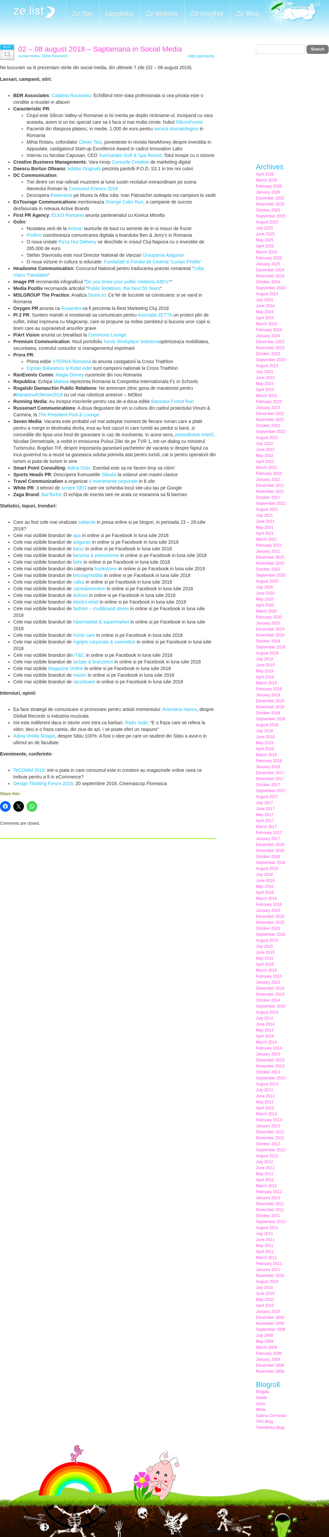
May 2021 (265, 527)
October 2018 (268, 713)
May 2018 (265, 743)
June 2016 (265, 880)
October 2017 (268, 784)
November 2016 (270, 850)
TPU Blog (264, 1421)
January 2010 (268, 1311)
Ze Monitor (162, 13)
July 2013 (264, 1090)
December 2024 (270, 270)
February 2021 (269, 545)
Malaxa (61, 381)
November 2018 (270, 707)
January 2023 (268, 407)
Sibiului (108, 474)
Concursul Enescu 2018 (93, 188)
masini (79, 675)
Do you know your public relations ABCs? (128, 281)
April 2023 (265, 389)
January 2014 (268, 1054)
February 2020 (269, 617)
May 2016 (265, 886)
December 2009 (270, 1317)
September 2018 (270, 719)
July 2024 (264, 300)
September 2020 (270, 575)
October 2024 (268, 282)
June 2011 (265, 1239)
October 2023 (268, 353)
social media (28, 56)
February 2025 (269, 258)
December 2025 (270, 198)
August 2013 (267, 1084)
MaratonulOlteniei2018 (39, 394)
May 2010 (265, 1299)
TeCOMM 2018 (29, 770)
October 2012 (268, 1144)
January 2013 (268, 1126)
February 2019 (269, 689)
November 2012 (270, 1138)
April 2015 (265, 964)
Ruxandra (71, 308)
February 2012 (269, 1191)
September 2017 (270, 790)
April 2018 (265, 749)
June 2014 (265, 1024)
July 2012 (264, 1162)
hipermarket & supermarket (101, 622)
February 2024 (269, 330)
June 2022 (265, 449)
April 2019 (265, 677)
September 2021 (270, 503)
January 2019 (268, 695)
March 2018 (266, 755)
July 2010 (264, 1287)
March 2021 (266, 539)
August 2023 (267, 365)
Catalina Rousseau (71, 95)
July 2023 (264, 371)
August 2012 (267, 1156)
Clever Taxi (90, 142)
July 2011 (264, 1233)
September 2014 (270, 1006)
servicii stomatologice (176, 128)
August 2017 (267, 796)
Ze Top (82, 13)
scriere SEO (73, 487)
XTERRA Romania (72, 361)
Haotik (261, 1397)
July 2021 (264, 515)
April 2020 (265, 605)
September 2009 (270, 1329)
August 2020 (267, 581)
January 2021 (268, 551)
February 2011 (269, 1263)
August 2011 (267, 1227)
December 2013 (270, 1060)
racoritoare (84, 681)
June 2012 (265, 1168)
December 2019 (270, 629)
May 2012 (265, 1174)
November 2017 (270, 778)
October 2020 (268, 569)
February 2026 (269, 186)
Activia (74, 228)
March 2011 (266, 1257)
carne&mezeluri (89, 588)
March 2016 (266, 898)
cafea (78, 582)
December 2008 (270, 1365)
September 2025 (270, 216)
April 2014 (265, 1036)
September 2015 (270, 934)
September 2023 (270, 359)
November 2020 (270, 563)
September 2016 (270, 862)
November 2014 (270, 994)
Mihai (261, 1409)
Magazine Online (65, 668)
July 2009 (264, 1335)
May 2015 (265, 958)
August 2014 (267, 1012)
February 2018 (269, 761)
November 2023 (270, 348)
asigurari (82, 542)
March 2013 (266, 1114)
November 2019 (270, 635)
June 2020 (265, 593)
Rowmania (61, 195)
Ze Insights (207, 13)
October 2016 (268, 856)
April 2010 (265, 1305)
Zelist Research (55, 56)
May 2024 (265, 312)
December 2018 (270, 701)
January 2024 (268, 336)
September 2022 (270, 431)
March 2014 (266, 1042)
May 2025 (265, 240)
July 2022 (264, 443)
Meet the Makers (293, 13)
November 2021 (270, 491)
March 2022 (266, 467)
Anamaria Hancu (179, 709)
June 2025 (265, 234)
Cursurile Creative (130, 162)
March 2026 (266, 180)
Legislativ (119, 13)
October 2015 (268, 928)
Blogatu (263, 1391)
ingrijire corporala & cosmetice (104, 641)
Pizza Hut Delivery (77, 241)
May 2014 (265, 1030)
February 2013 (269, 1120)
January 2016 (268, 910)
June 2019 (265, 665)
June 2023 (265, 377)
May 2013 (265, 1102)
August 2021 (267, 509)
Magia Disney (70, 374)
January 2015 (268, 982)
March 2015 (266, 970)
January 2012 (268, 1197)
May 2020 (265, 599)
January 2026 (268, 192)
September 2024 (270, 288)
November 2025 (270, 204)
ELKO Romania (68, 215)
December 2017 (270, 772)
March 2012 (266, 1186)
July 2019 (264, 659)
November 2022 (270, 419)
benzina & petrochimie (96, 555)
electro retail (85, 602)
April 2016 (265, 892)
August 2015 (267, 940)
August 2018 (267, 725)
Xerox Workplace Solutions (132, 341)
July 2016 (264, 874)
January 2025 (268, 264)
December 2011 (270, 1203)
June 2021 (265, 521)
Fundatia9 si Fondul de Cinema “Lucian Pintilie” (153, 261)
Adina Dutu (78, 468)
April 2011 (265, 1251)
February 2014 (269, 1048)
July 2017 (264, 802)
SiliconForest (189, 122)
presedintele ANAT (194, 434)
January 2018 (268, 767)
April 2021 (265, 533)
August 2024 (267, 294)
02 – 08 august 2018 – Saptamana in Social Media (100, 49)
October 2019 (268, 641)
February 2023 (269, 401)
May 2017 (265, 814)
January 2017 (268, 838)
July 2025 (264, 228)
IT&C (79, 655)
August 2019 (267, 653)
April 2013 (265, 1108)
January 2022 (268, 479)
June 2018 (265, 737)
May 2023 (265, 383)
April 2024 (265, 318)
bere (77, 562)
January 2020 (268, 623)
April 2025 (265, 246)
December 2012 (270, 1132)
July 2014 (264, 1018)
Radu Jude (136, 722)
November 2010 (270, 1275)
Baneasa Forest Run (172, 401)
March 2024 (266, 324)
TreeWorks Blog (270, 1427)
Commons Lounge (107, 335)
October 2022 (268, 425)
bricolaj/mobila (88, 575)
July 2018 (264, 731)
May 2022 (265, 455)
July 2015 (264, 946)
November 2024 (270, 276)
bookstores (105, 568)
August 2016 (267, 868)
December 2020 (270, 557)
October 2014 (268, 1000)
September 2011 (270, 1221)
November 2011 (270, 1209)
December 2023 (270, 342)
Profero (34, 235)
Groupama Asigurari (163, 255)
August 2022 (267, 437)
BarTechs (51, 494)
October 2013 (268, 1072)
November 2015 (270, 922)
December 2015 (270, 916)
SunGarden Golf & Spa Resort (130, 155)
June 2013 (265, 1096)
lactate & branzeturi (93, 661)
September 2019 (270, 647)
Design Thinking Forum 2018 (43, 783)
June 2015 (265, 952)
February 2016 (269, 904)
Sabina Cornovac (271, 1415)
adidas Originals (84, 168)
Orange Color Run (125, 202)
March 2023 (266, 395)
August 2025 (267, 222)
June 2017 (265, 808)
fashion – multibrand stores (101, 608)
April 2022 (265, 461)
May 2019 (265, 671)
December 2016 (270, 844)
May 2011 (265, 1245)
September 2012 (270, 1150)
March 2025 (266, 252)
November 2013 (270, 1066)
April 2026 (265, 174)
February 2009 (269, 1353)
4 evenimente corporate (113, 481)
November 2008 (270, 1371)
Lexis (260, 1403)
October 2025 (268, 210)
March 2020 (266, 611)
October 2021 (268, 497)
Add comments (201, 56)
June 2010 (265, 1293)
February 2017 (269, 832)
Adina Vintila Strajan (34, 736)
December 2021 (270, 485)
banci (78, 548)
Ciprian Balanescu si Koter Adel (59, 368)
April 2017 (265, 820)
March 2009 (266, 1347)
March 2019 (266, 683)
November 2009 (270, 1323)
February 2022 (269, 473)
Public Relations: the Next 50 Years (123, 288)
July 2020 (264, 587)
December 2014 (270, 988)
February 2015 (269, 976)
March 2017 (266, 826)
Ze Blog (248, 13)
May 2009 (265, 1341)
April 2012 (265, 1180)
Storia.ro (97, 295)
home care (84, 635)
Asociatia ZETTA (155, 315)
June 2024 (265, 306)
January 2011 (268, 1269)
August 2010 (267, 1281)
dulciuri (80, 595)
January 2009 (268, 1359)
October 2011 (268, 1215)
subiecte (86, 522)
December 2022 (270, 413)
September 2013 (270, 1078)
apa (77, 535)
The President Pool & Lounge (68, 414)
